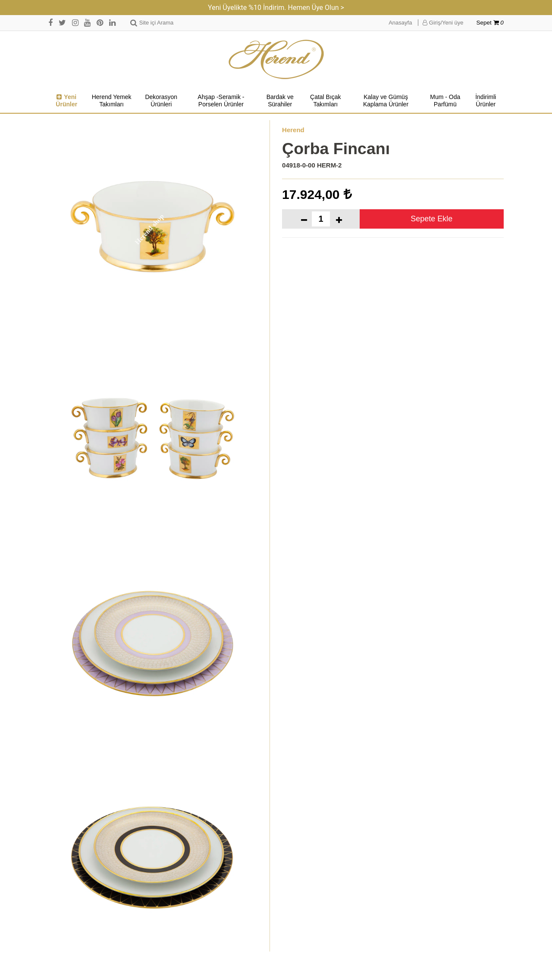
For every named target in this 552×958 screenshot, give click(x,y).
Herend (293, 129)
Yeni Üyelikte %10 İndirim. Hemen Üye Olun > (276, 7)
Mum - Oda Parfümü (445, 100)
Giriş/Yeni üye (443, 22)
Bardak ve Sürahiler (280, 100)
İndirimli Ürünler (485, 100)
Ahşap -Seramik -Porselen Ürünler (221, 100)
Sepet (490, 22)
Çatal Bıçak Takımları (325, 100)
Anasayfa (400, 22)
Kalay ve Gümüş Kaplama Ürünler (385, 100)
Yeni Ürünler (66, 100)
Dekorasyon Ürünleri (161, 100)
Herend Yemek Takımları (112, 100)
